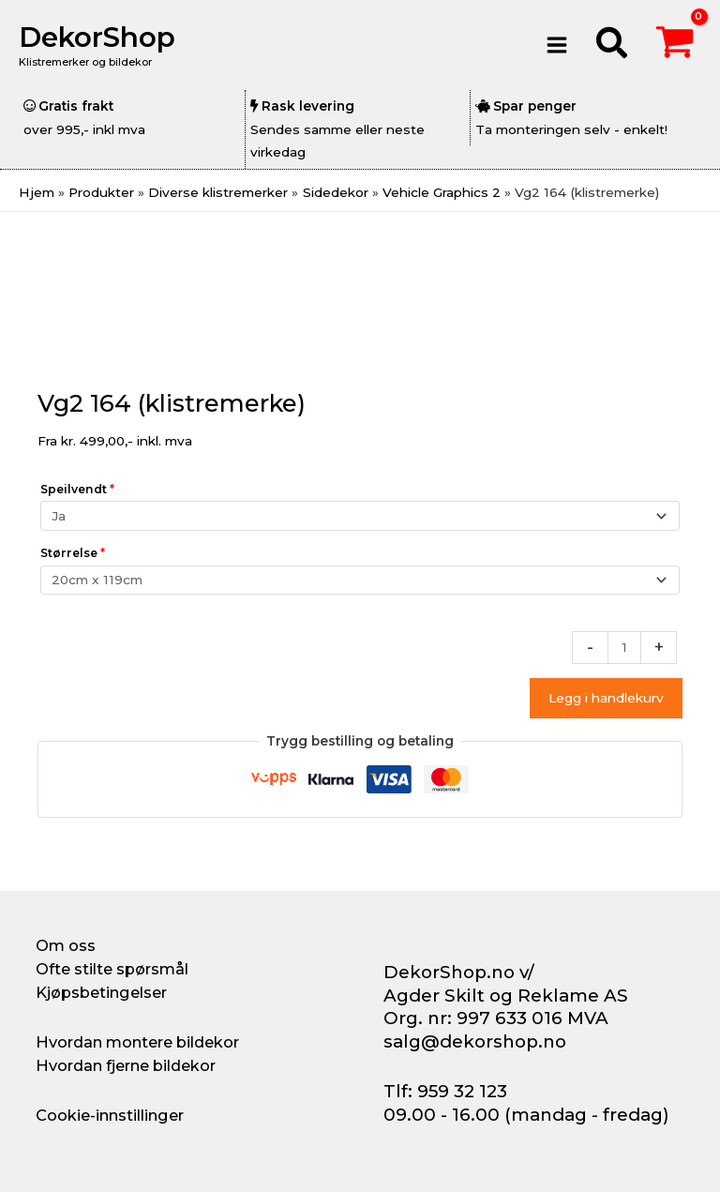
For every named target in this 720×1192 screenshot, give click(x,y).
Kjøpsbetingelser (101, 992)
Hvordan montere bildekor (137, 1042)
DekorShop (97, 37)
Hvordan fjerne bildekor (126, 1065)
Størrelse (72, 553)
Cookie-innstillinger (110, 1115)
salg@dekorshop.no (474, 1041)
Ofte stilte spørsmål (112, 968)
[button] (612, 45)
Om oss (66, 945)
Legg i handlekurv (606, 697)
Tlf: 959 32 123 (445, 1091)
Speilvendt (77, 489)
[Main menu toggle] (557, 44)
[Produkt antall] (624, 647)
